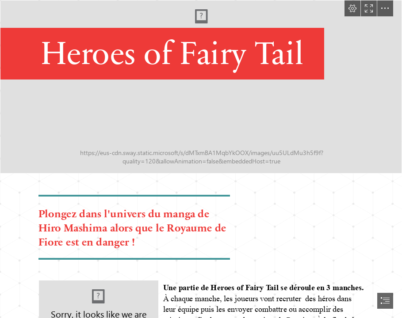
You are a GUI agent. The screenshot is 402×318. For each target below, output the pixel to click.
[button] (352, 8)
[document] (201, 159)
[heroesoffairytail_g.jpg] (201, 87)
